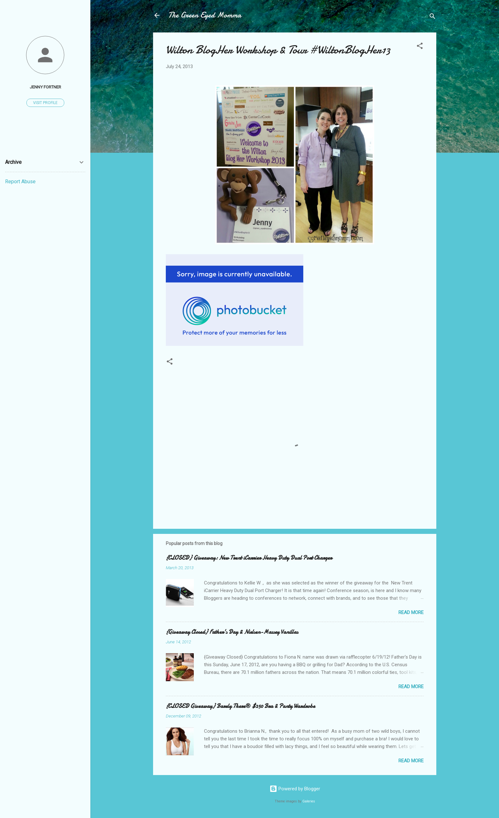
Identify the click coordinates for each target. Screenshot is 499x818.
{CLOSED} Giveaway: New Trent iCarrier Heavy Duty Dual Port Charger (249, 558)
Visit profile (45, 103)
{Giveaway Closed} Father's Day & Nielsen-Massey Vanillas (232, 632)
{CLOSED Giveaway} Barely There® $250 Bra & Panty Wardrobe (240, 706)
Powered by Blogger (295, 789)
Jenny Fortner (45, 86)
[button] (420, 47)
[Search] (432, 17)
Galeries (308, 801)
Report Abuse (20, 181)
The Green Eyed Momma (204, 15)
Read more (411, 612)
